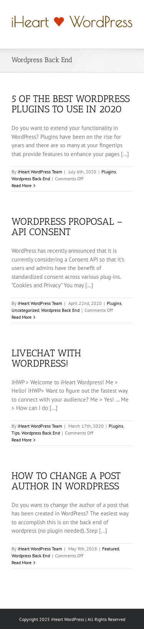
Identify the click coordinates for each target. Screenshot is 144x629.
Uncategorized (25, 310)
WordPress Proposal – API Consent (67, 226)
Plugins (108, 172)
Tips (16, 433)
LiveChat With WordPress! (46, 358)
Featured (110, 549)
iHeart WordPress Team (40, 172)
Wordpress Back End (31, 178)
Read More (21, 185)
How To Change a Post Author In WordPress (66, 481)
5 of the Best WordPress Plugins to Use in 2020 (71, 104)
